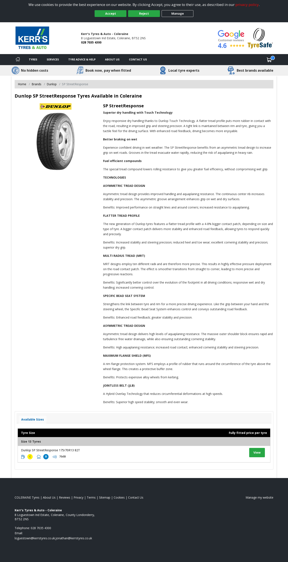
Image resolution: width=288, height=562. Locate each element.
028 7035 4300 (91, 42)
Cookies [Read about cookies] (119, 497)
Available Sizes (32, 419)
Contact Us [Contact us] (138, 59)
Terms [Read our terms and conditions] (91, 497)
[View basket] (269, 59)
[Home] (17, 59)
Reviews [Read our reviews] (64, 497)
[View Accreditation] (260, 38)
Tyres (33, 59)
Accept (110, 13)
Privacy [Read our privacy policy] (78, 497)
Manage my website (259, 497)
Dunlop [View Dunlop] (52, 84)
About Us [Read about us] (49, 497)
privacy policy (247, 4)
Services (53, 59)
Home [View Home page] (22, 84)
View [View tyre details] (257, 452)
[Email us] (53, 538)
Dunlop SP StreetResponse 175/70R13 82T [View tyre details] (50, 450)
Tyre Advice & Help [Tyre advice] (82, 59)
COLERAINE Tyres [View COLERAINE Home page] (27, 497)
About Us (112, 59)
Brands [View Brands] (36, 84)
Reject (144, 13)
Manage (177, 13)
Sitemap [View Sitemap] (104, 497)
